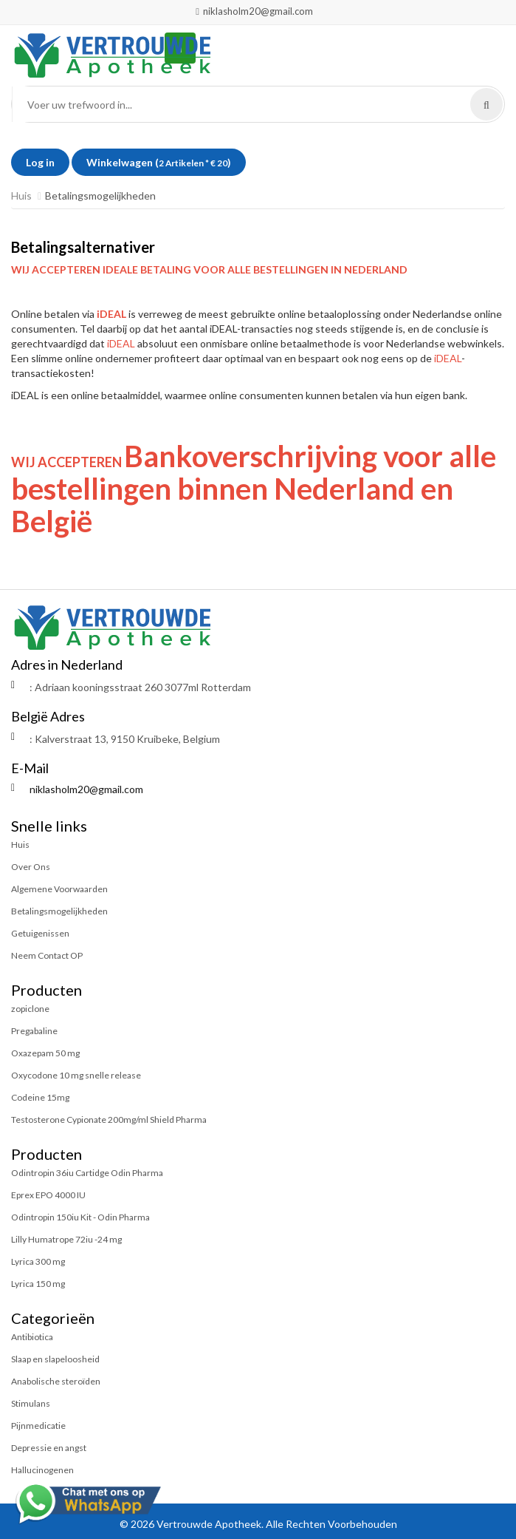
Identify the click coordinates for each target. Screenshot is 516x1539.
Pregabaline (34, 1030)
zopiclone (30, 1008)
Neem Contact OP (47, 955)
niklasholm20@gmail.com (254, 11)
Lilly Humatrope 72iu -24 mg (66, 1239)
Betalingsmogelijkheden (59, 911)
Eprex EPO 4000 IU (48, 1194)
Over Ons (30, 866)
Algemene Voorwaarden (59, 888)
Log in (40, 162)
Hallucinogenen (42, 1469)
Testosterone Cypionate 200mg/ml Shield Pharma (109, 1119)
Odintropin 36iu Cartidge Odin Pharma (87, 1172)
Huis (21, 195)
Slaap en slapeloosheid (55, 1359)
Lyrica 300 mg (38, 1261)
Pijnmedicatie (38, 1425)
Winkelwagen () (158, 162)
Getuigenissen (40, 933)
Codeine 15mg (40, 1097)
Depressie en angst (48, 1447)
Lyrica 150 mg (38, 1283)
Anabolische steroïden (55, 1381)
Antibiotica (32, 1336)
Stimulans (30, 1403)
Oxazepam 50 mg (45, 1053)
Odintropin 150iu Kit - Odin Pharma (80, 1217)
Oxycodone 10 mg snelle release (76, 1075)
